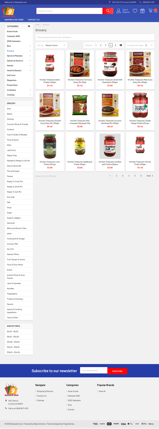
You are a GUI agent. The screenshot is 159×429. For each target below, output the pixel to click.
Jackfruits (11, 152)
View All (102, 392)
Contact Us (33, 22)
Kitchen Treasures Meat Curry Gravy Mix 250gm (140, 83)
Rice (19, 48)
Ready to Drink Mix (15, 189)
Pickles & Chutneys (15, 301)
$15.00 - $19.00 (13, 349)
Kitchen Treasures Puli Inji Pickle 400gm (140, 165)
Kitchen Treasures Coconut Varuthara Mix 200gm (109, 124)
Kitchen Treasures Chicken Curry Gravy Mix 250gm (50, 124)
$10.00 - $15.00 (13, 344)
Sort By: (40, 47)
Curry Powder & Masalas (17, 137)
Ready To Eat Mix (14, 194)
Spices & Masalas (19, 58)
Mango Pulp (12, 157)
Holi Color (11, 77)
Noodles (10, 290)
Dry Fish (10, 251)
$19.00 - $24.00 (13, 354)
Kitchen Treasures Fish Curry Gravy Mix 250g (80, 83)
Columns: (89, 47)
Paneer (10, 178)
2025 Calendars (14, 43)
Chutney (10, 121)
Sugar (9, 215)
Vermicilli (11, 225)
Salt (8, 204)
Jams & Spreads (14, 285)
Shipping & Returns (14, 22)
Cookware (19, 92)
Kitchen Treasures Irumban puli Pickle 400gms (110, 165)
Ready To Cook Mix (15, 183)
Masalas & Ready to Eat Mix (18, 163)
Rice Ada (10, 199)
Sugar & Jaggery (14, 220)
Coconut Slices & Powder (17, 126)
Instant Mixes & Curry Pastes (16, 278)
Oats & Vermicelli (14, 168)
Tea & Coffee (12, 320)
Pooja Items (12, 87)
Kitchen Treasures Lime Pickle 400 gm (50, 165)
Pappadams (12, 296)
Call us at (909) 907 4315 (18, 409)
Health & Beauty (19, 73)
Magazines (11, 82)
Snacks (19, 68)
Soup (9, 209)
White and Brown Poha (16, 230)
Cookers (10, 131)
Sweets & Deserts (19, 63)
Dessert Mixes (13, 256)
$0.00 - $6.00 (12, 333)
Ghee (9, 147)
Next (150, 178)
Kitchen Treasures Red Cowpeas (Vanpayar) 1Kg (80, 124)
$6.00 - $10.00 (13, 339)
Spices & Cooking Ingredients (14, 313)
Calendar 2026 (13, 38)
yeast (9, 235)
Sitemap (40, 401)
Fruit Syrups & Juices (16, 261)
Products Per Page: (135, 47)
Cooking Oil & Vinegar (16, 241)
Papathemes (68, 425)
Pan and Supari (13, 173)
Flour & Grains (13, 142)
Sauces (10, 306)
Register (123, 13)
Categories (12, 28)
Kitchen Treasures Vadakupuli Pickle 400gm (79, 165)
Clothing (19, 97)
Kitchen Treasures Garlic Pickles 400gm (50, 83)
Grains (9, 272)
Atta (9, 111)
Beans (9, 116)
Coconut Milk (12, 246)
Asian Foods (12, 33)
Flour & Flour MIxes (15, 267)
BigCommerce (40, 425)
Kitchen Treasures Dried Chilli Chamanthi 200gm (110, 83)
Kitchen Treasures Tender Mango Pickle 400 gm (140, 124)
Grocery (19, 53)
